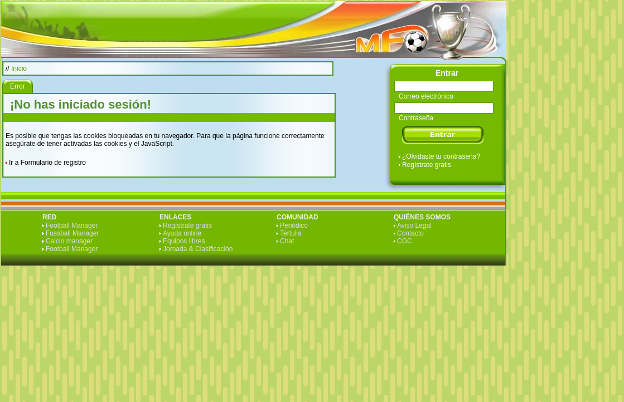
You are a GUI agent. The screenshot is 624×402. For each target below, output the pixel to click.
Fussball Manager (72, 233)
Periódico (294, 225)
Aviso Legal (414, 225)
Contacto (410, 233)
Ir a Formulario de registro (47, 162)
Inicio (19, 68)
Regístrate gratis (426, 165)
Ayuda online (182, 233)
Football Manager (72, 225)
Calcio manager (69, 241)
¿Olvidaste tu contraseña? (441, 156)
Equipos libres (184, 241)
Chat (287, 241)
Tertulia (291, 233)
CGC (404, 241)
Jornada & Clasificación (198, 249)
